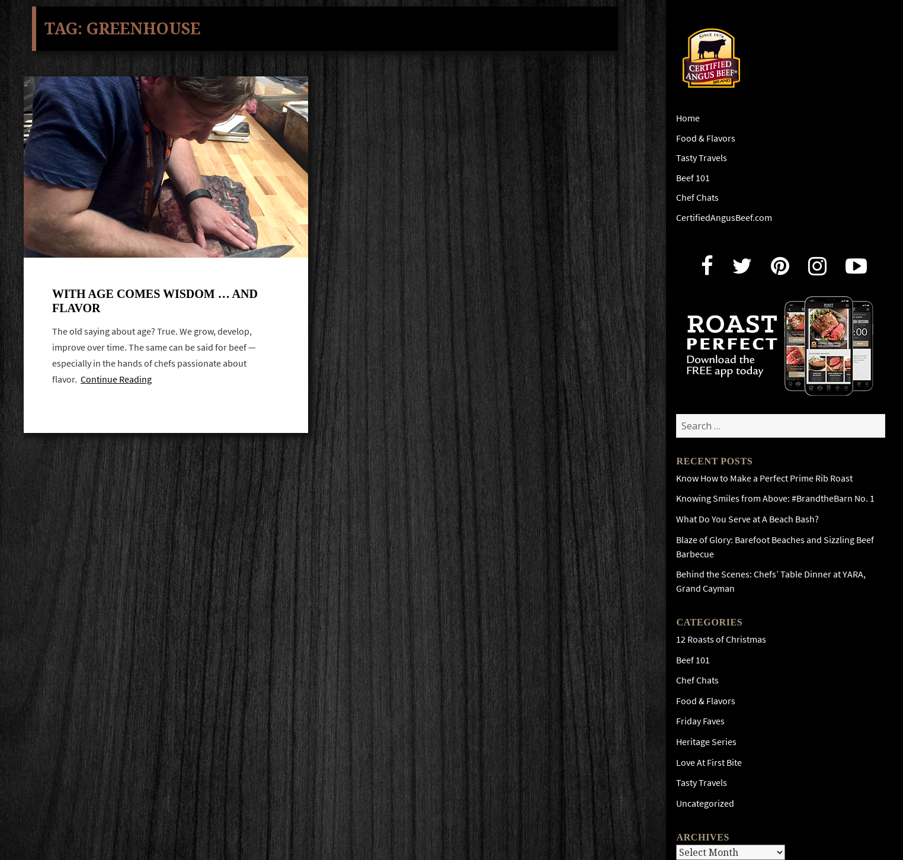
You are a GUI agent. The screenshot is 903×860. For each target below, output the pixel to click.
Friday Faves (700, 721)
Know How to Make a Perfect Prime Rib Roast (764, 478)
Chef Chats (697, 197)
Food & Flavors (705, 138)
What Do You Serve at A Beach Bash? (747, 519)
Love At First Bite (709, 762)
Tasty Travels (701, 158)
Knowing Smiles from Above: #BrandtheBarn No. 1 (775, 498)
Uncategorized (705, 803)
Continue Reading (116, 380)
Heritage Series (706, 742)
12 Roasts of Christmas (721, 639)
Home (688, 118)
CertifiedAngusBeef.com (724, 217)
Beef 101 (693, 178)
